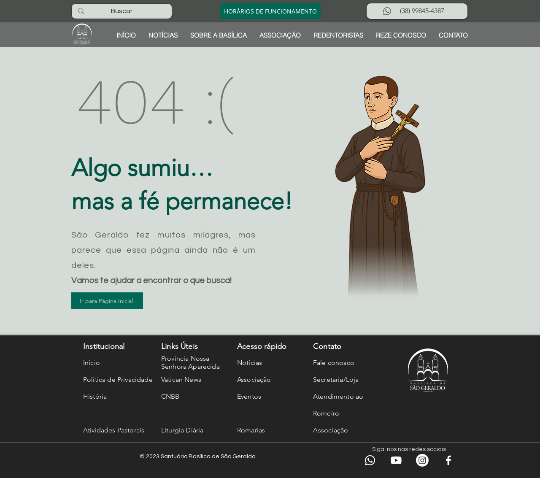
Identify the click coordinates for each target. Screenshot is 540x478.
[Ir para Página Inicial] (107, 300)
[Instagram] (422, 460)
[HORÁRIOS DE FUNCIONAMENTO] (270, 11)
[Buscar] (121, 11)
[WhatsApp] (370, 460)
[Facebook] (448, 460)
